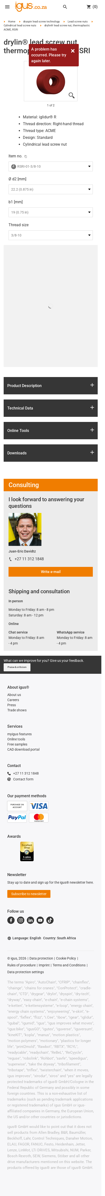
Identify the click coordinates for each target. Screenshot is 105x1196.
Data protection (41, 958)
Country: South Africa (59, 938)
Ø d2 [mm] (17, 179)
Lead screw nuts (78, 21)
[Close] (72, 51)
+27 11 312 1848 (29, 559)
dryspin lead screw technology (41, 21)
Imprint (44, 965)
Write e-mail (51, 572)
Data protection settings (25, 972)
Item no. (15, 156)
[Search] (65, 7)
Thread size (19, 225)
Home (11, 21)
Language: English (24, 938)
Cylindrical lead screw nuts (20, 25)
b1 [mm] (16, 202)
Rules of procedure (21, 965)
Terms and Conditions (69, 965)
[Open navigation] (7, 7)
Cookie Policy (66, 958)
